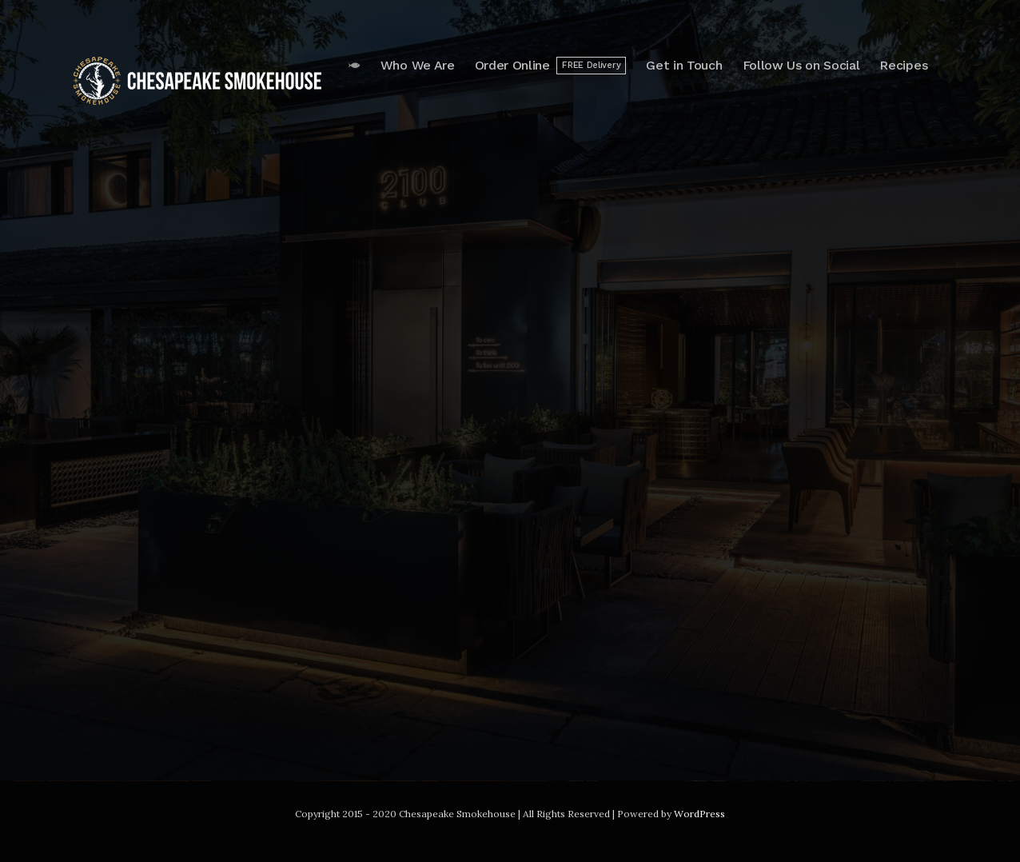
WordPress (699, 814)
